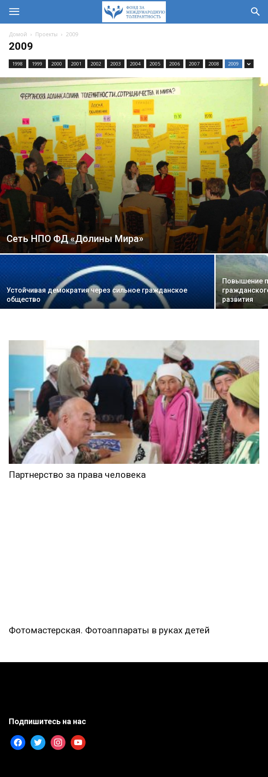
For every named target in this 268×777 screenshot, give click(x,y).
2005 (155, 63)
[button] (14, 12)
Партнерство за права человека (77, 475)
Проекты (46, 34)
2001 (76, 63)
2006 (174, 63)
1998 (17, 63)
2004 (135, 63)
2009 (233, 63)
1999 (37, 63)
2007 (194, 63)
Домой (18, 34)
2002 (96, 63)
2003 (115, 63)
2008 (214, 63)
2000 (57, 63)
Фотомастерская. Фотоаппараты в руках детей (109, 630)
